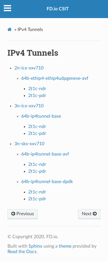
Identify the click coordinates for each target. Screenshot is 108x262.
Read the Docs (22, 251)
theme (65, 246)
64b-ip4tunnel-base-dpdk (47, 181)
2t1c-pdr (37, 95)
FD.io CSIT (58, 9)
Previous (22, 213)
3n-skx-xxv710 (29, 143)
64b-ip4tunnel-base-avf (45, 154)
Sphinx (35, 246)
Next (89, 213)
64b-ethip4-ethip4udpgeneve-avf (54, 78)
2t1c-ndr (37, 88)
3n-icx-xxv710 (28, 106)
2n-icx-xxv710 (28, 68)
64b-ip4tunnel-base (41, 116)
